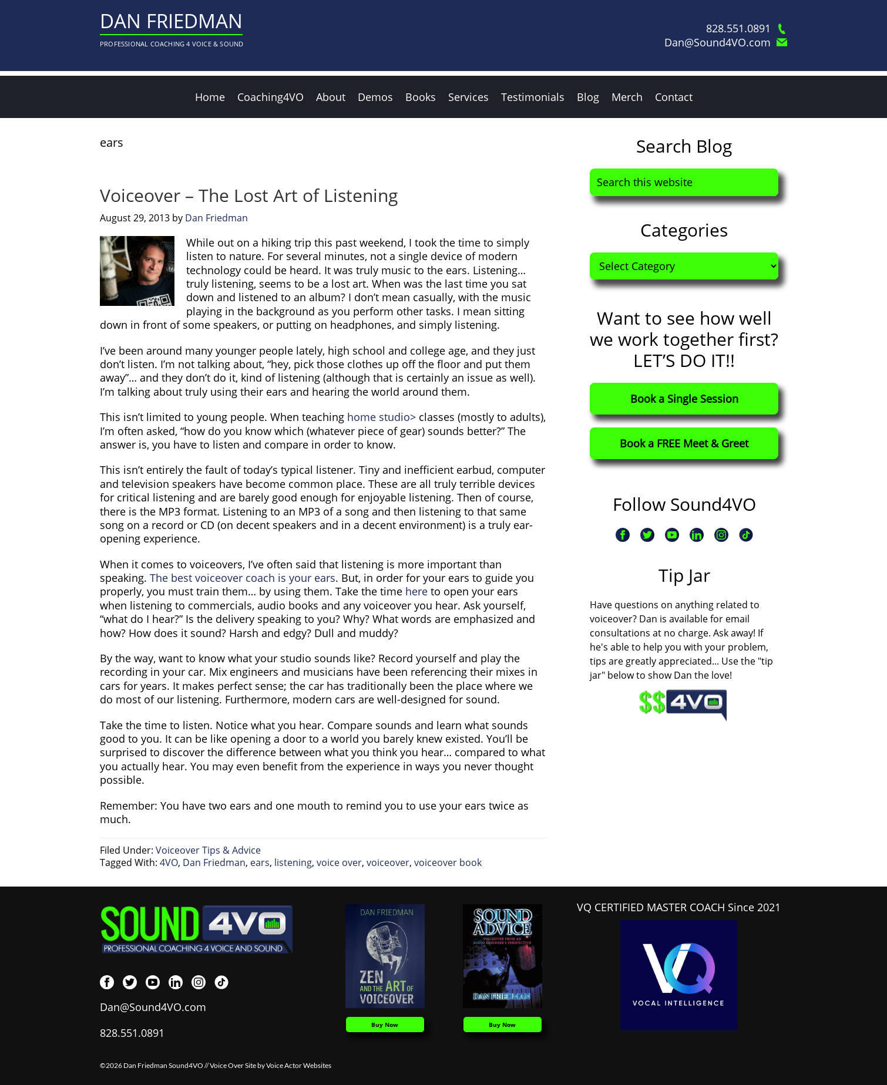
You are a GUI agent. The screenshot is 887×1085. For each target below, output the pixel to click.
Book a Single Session (684, 399)
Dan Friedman (171, 21)
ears (260, 862)
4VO (169, 862)
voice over (339, 862)
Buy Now (384, 1024)
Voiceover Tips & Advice (208, 850)
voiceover (388, 862)
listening (293, 862)
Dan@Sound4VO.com (725, 42)
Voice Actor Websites (298, 1065)
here (416, 591)
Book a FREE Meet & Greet (684, 443)
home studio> (381, 417)
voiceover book (448, 862)
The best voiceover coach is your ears (242, 578)
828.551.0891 (746, 28)
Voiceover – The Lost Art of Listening (249, 195)
